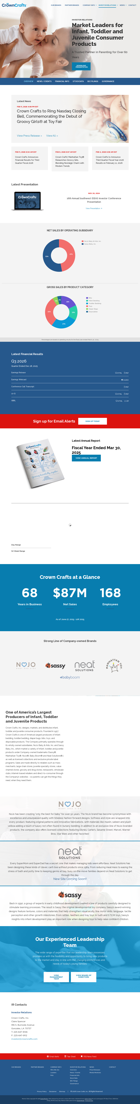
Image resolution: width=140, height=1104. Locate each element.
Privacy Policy (42, 1091)
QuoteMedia (44, 1098)
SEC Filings (92, 81)
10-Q (13, 394)
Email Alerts (54, 1057)
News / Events (44, 81)
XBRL (13, 401)
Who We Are (54, 1070)
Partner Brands (72, 5)
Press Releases (95, 1070)
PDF (126, 373)
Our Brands (56, 5)
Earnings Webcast (18, 380)
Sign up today (92, 421)
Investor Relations (108, 5)
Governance (108, 81)
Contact (132, 5)
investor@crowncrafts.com (24, 1039)
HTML (118, 373)
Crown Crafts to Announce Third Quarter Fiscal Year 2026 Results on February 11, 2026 (110, 160)
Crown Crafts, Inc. (82, 1091)
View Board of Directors (83, 976)
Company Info (90, 5)
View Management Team (56, 977)
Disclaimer (53, 1091)
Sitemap (62, 1091)
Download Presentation (82, 66)
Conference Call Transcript (22, 387)
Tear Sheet (71, 1057)
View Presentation (93, 208)
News (123, 5)
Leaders (53, 1072)
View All (51, 135)
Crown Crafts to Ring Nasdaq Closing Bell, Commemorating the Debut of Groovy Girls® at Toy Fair (51, 116)
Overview (28, 81)
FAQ (51, 1075)
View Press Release (28, 135)
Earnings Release (18, 373)
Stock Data (78, 81)
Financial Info (62, 81)
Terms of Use (89, 1100)
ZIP (126, 401)
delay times (88, 1098)
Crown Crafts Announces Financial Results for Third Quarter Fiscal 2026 (27, 160)
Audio (125, 380)
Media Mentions (95, 1072)
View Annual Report (86, 458)
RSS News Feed (90, 1057)
